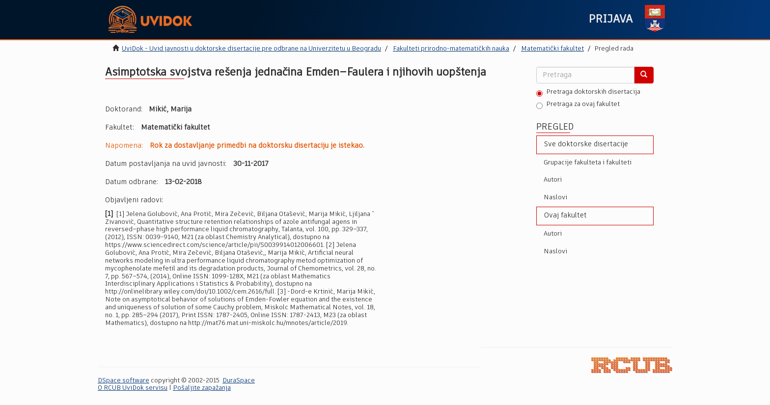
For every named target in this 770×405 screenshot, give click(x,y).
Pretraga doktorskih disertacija (588, 93)
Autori (553, 180)
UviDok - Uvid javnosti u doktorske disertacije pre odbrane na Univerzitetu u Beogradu (251, 49)
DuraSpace (238, 381)
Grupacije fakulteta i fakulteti (588, 163)
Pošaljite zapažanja (202, 388)
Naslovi (555, 197)
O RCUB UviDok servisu (132, 388)
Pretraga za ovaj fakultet (578, 105)
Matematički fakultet (552, 49)
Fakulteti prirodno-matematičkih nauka (451, 49)
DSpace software (123, 381)
